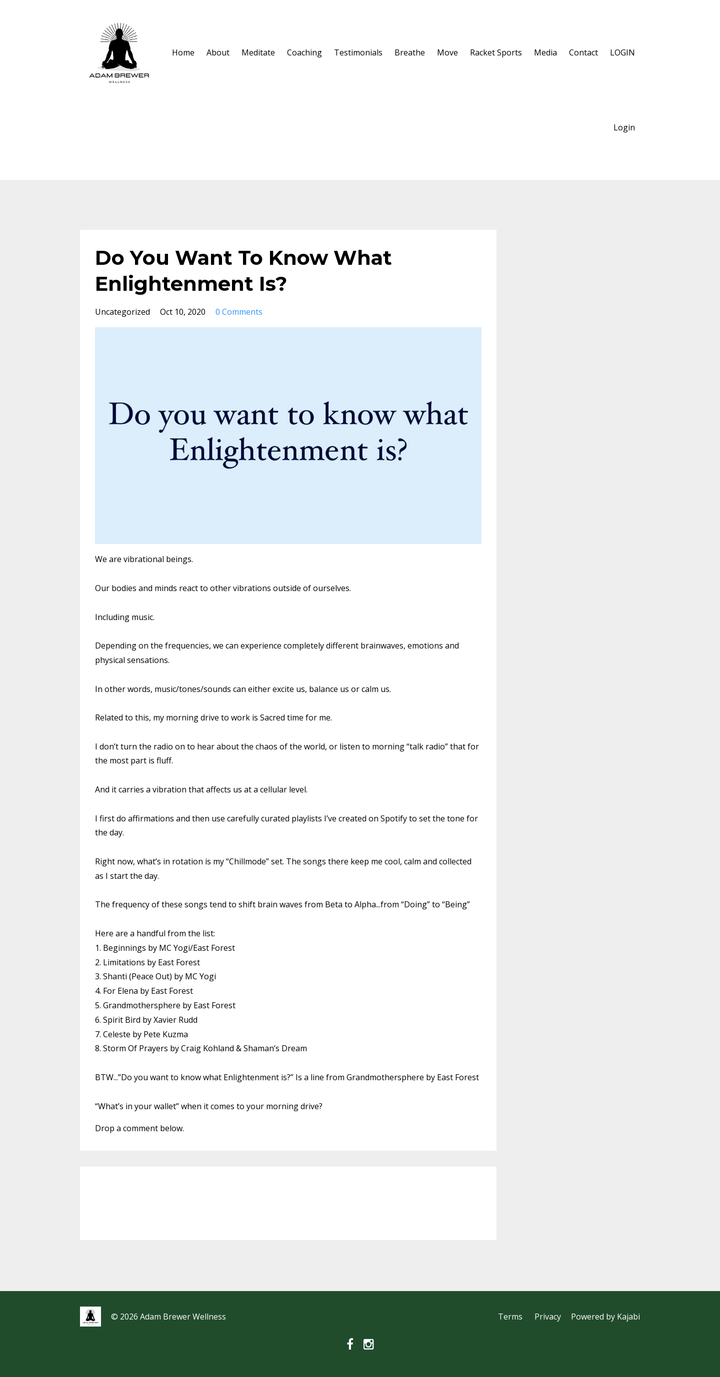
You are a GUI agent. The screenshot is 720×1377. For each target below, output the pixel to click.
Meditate (258, 52)
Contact (583, 52)
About (218, 52)
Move (447, 52)
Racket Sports (496, 52)
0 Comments (239, 311)
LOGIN (622, 52)
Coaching (304, 52)
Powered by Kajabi (605, 1316)
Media (545, 52)
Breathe (409, 52)
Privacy (547, 1316)
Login (624, 127)
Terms (510, 1316)
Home (183, 52)
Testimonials (358, 52)
